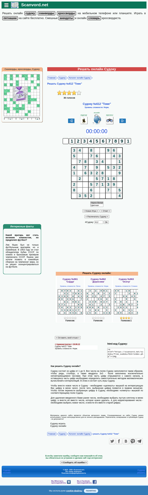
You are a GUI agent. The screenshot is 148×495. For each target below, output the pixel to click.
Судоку (60, 78)
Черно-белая (97, 203)
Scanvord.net (33, 4)
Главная (50, 78)
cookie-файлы (74, 490)
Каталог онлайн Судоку (78, 78)
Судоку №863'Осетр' (126, 280)
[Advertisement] (74, 44)
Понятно (91, 491)
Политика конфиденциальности (74, 473)
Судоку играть (56, 423)
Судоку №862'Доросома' (98, 280)
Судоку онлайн (57, 426)
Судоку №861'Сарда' (70, 280)
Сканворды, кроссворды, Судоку (20, 69)
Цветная (97, 205)
